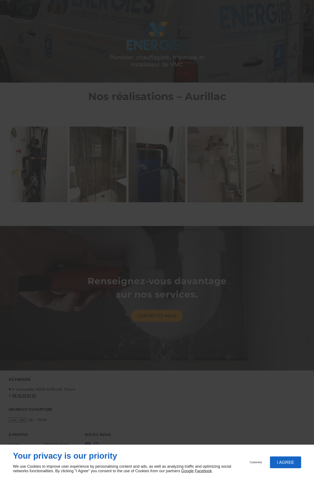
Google (187, 471)
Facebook (203, 471)
